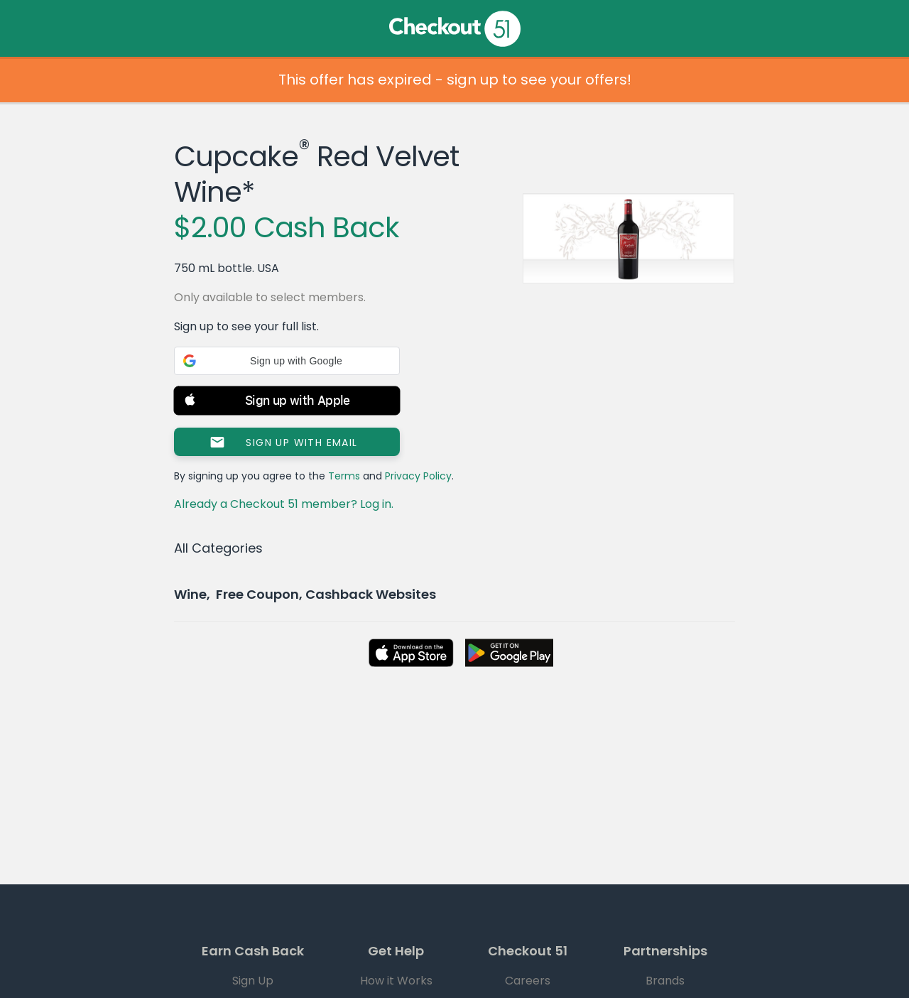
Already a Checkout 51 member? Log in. (283, 504)
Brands (665, 980)
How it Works (396, 980)
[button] (287, 361)
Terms (344, 476)
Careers (527, 980)
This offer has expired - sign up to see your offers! (454, 79)
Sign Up (252, 980)
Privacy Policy (418, 476)
